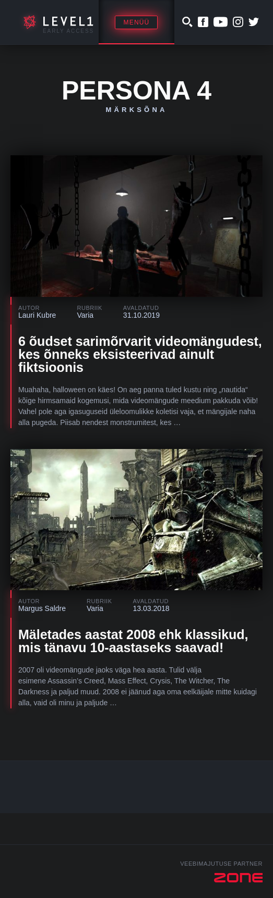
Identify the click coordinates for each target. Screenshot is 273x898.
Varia (85, 315)
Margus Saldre (42, 608)
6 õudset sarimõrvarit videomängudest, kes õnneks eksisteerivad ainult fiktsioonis (140, 354)
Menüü (136, 22)
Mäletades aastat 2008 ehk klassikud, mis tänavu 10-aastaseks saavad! (133, 641)
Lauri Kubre (37, 315)
